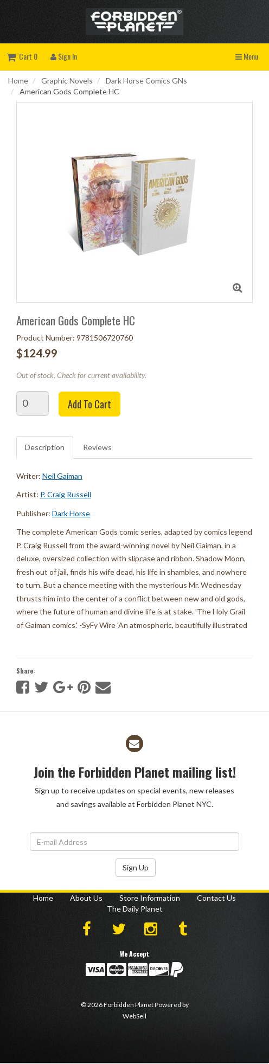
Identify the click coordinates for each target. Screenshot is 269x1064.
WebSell (134, 1016)
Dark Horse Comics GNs (146, 80)
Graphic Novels (67, 80)
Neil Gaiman (62, 475)
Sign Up (136, 867)
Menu (246, 56)
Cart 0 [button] (22, 56)
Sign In (63, 56)
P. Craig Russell (65, 494)
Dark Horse (71, 513)
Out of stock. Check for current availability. (81, 375)
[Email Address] (134, 841)
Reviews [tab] (97, 447)
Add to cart (89, 404)
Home (18, 80)
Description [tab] (45, 447)
